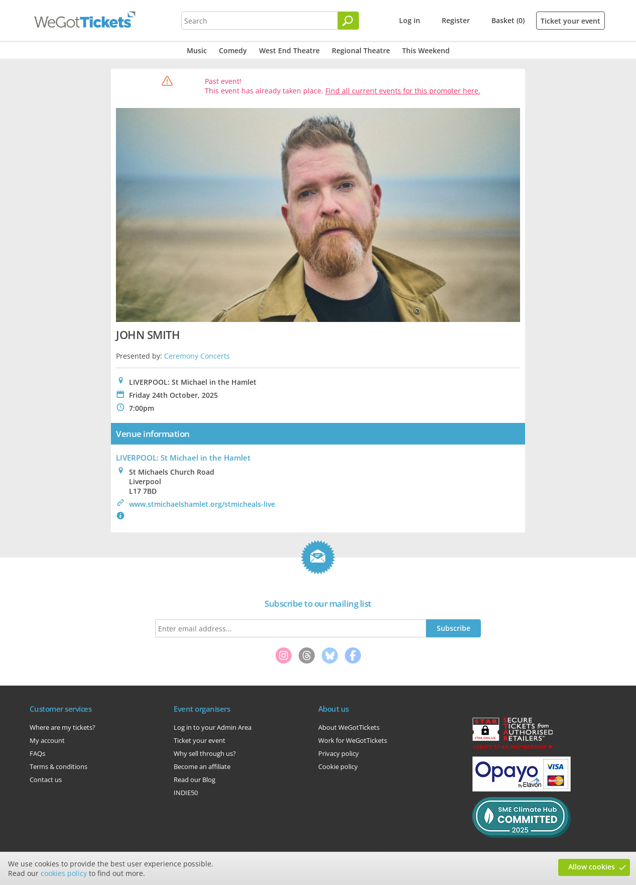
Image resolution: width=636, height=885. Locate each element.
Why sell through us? (205, 753)
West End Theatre (289, 50)
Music (197, 50)
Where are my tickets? (62, 727)
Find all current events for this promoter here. (402, 90)
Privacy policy (338, 753)
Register (456, 20)
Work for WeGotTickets (352, 740)
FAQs (37, 753)
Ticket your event (570, 21)
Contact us (46, 779)
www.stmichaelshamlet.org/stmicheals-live (202, 504)
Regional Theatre (361, 50)
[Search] (348, 21)
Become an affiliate (202, 766)
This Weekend (426, 50)
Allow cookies (591, 866)
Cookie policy (338, 766)
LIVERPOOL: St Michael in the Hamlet (183, 458)
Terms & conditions (58, 766)
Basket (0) (508, 20)
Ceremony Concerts (197, 356)
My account (47, 740)
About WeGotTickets (348, 727)
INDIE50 (186, 792)
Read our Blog (194, 779)
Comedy (233, 50)
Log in (409, 20)
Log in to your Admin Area (212, 727)
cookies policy (64, 873)
